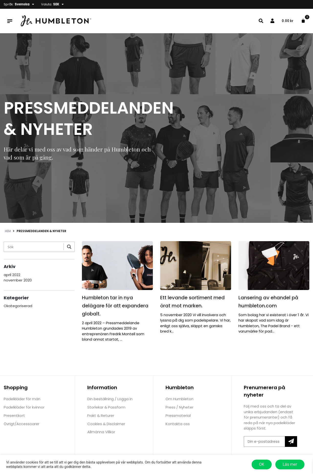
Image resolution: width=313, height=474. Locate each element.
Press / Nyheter (179, 407)
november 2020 (18, 280)
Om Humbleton (179, 398)
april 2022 (12, 274)
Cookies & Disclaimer (106, 423)
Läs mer (290, 464)
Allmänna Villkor (101, 431)
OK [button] (261, 464)
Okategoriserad (18, 305)
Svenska (22, 4)
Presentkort (14, 415)
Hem (8, 231)
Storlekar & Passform (106, 407)
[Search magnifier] (68, 246)
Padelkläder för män (22, 398)
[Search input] (35, 247)
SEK (56, 4)
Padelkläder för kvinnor (24, 407)
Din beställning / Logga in (110, 398)
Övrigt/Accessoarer (21, 423)
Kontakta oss (178, 423)
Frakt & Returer (100, 415)
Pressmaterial (178, 415)
